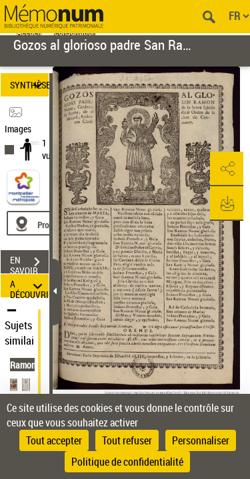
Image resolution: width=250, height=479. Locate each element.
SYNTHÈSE (29, 84)
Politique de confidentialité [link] (127, 461)
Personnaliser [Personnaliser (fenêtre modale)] (200, 440)
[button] (226, 169)
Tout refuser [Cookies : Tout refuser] (127, 440)
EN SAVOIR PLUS (29, 263)
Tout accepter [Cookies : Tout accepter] (54, 440)
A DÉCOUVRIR (29, 285)
